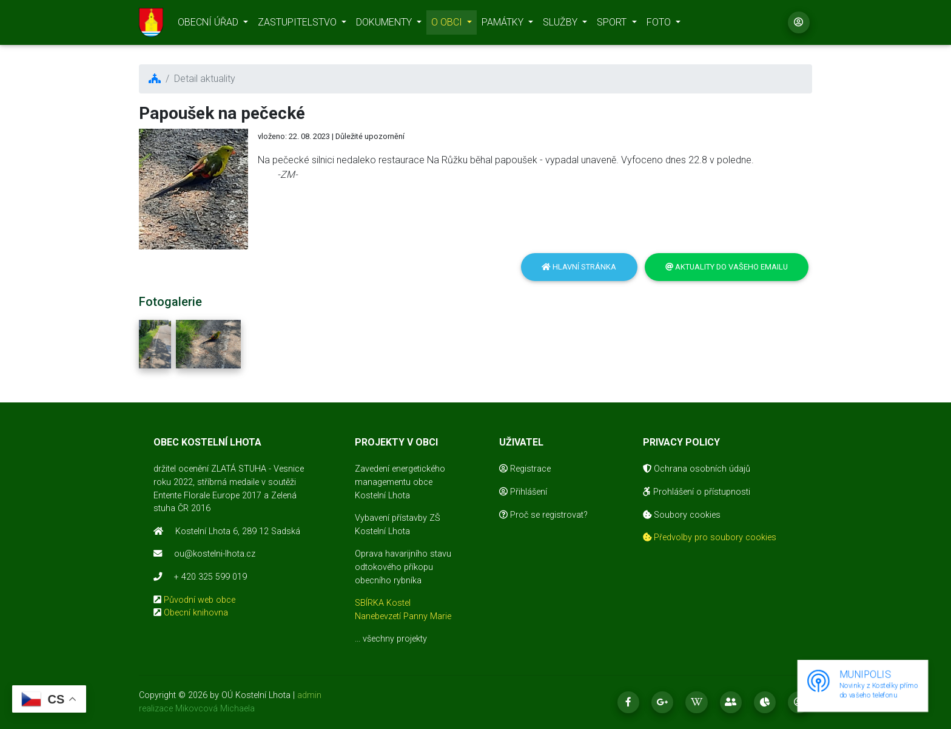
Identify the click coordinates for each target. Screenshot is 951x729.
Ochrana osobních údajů (696, 469)
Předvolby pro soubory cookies (709, 537)
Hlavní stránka (579, 266)
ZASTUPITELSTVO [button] (298, 24)
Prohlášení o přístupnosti (696, 492)
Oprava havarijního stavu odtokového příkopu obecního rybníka (403, 567)
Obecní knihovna (196, 613)
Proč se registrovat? (543, 515)
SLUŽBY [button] (561, 24)
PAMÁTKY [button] (504, 24)
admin (309, 695)
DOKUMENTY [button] (385, 24)
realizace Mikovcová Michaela (197, 709)
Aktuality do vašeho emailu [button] (726, 266)
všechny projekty (395, 639)
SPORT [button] (613, 24)
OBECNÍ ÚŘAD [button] (209, 24)
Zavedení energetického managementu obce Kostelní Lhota (400, 482)
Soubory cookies (682, 515)
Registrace (525, 469)
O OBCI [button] (448, 24)
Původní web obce (199, 600)
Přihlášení (523, 492)
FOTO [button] (660, 24)
